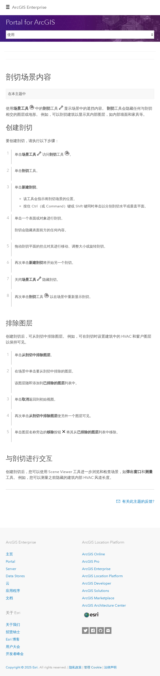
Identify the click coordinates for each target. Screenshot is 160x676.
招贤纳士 (13, 632)
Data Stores (15, 576)
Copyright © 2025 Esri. (22, 667)
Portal (10, 561)
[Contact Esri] (108, 630)
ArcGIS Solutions (95, 591)
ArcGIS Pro (90, 561)
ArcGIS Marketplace (98, 598)
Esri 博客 (13, 639)
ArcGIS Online (93, 554)
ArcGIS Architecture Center (104, 605)
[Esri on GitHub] (100, 630)
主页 (9, 554)
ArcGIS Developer (96, 583)
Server (11, 569)
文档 (9, 598)
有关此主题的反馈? (138, 501)
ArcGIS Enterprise (29, 7)
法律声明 (110, 667)
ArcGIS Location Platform (102, 576)
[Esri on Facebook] (93, 630)
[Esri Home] (91, 615)
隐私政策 (75, 667)
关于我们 (13, 624)
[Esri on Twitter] (85, 630)
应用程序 (13, 591)
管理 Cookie (93, 667)
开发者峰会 (15, 654)
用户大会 (13, 647)
